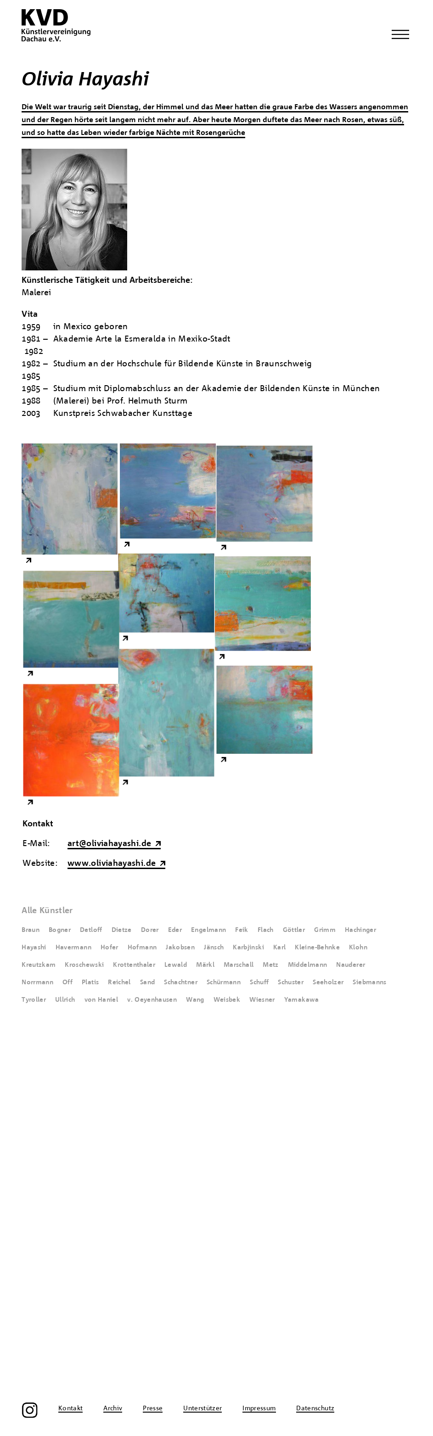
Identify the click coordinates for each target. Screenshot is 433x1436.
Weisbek (227, 1000)
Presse (153, 1211)
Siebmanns (369, 982)
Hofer (109, 947)
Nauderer (350, 965)
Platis (90, 982)
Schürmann (224, 982)
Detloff (91, 930)
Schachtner (180, 982)
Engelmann (208, 930)
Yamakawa (301, 1000)
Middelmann (307, 965)
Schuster (291, 982)
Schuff (259, 982)
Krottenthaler (134, 965)
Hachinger (360, 930)
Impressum (259, 1211)
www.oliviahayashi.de (111, 863)
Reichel (119, 982)
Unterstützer (202, 1211)
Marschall (238, 965)
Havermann (73, 947)
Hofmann (142, 947)
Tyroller (34, 1000)
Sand (147, 982)
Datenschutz (315, 1211)
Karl (279, 947)
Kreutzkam (39, 965)
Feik (241, 930)
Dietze (122, 930)
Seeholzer (328, 982)
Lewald (175, 965)
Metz (270, 965)
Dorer (150, 930)
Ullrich (65, 1000)
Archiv (112, 1211)
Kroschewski (84, 965)
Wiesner (262, 1000)
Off (67, 982)
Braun (30, 930)
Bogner (60, 930)
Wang (195, 1000)
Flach (266, 930)
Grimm (325, 930)
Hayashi (34, 947)
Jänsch (214, 947)
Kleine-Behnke (317, 947)
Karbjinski (248, 947)
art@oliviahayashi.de (109, 844)
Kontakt (70, 1211)
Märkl (205, 965)
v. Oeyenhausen (152, 1000)
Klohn (358, 947)
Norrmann (37, 982)
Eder (175, 930)
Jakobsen (180, 947)
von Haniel (101, 1000)
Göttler (294, 930)
